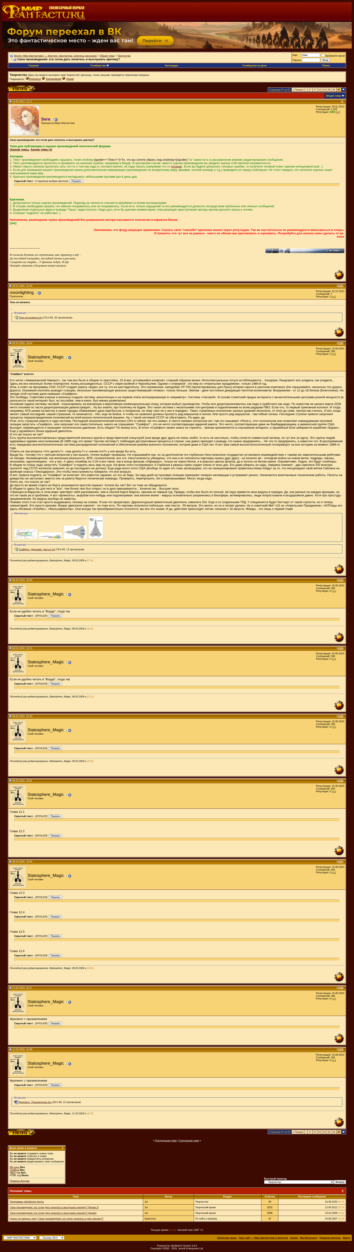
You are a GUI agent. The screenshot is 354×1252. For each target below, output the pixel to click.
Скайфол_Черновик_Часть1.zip (37, 549)
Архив (70, 79)
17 (310, 89)
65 (329, 89)
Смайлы (14, 1169)
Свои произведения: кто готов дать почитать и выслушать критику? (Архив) (53, 1213)
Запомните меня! (333, 55)
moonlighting (22, 292)
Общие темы (107, 55)
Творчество (123, 55)
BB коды (14, 1167)
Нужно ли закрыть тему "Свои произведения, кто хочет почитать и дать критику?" (57, 1218)
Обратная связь (227, 1237)
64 (324, 89)
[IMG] (13, 1172)
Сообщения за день (254, 65)
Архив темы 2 (40, 149)
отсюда (176, 166)
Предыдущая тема (166, 1140)
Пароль (296, 60)
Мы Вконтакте (308, 1237)
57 (315, 89)
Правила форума (20, 1181)
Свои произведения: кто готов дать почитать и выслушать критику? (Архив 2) (54, 1207)
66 (334, 89)
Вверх (346, 1237)
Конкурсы (35, 79)
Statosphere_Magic (46, 357)
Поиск (326, 65)
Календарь (171, 65)
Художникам (53, 79)
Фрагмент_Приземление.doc (35, 1102)
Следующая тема (189, 1140)
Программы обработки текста (27, 1201)
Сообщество (99, 65)
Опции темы (333, 95)
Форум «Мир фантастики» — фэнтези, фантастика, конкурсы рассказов (55, 55)
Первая (298, 89)
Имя (294, 55)
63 (319, 89)
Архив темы (20, 149)
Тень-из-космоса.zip (30, 317)
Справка (33, 65)
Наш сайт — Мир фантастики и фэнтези (263, 1237)
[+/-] (338, 112)
